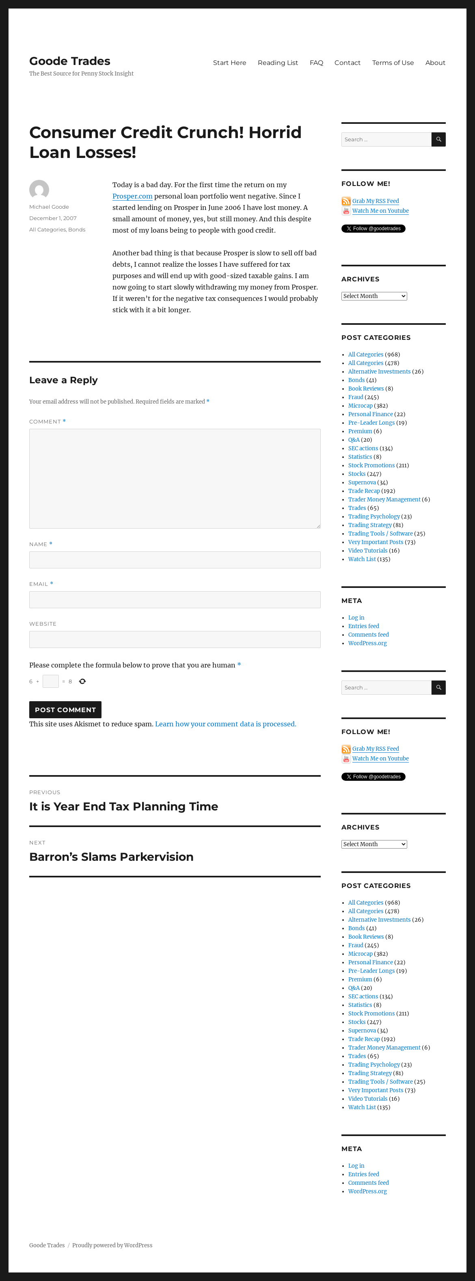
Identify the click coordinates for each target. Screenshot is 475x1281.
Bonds (76, 229)
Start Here (229, 63)
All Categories (47, 229)
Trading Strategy (370, 525)
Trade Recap (364, 491)
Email (41, 584)
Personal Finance (370, 414)
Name (41, 544)
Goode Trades (69, 61)
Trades (357, 508)
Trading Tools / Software (380, 533)
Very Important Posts (376, 542)
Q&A (354, 439)
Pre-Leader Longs (371, 422)
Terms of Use (393, 63)
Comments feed (368, 634)
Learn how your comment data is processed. (225, 724)
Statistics (360, 457)
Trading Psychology (374, 516)
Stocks (357, 474)
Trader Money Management (384, 499)
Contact (348, 63)
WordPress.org (367, 643)
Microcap (360, 405)
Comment (47, 421)
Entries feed (363, 626)
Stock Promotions (371, 465)
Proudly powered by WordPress (112, 1245)
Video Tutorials (368, 550)
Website (43, 623)
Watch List (362, 559)
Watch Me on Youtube (380, 210)
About (435, 63)
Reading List (278, 63)
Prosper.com (132, 196)
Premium (360, 431)
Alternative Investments (379, 371)
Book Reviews (366, 388)
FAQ (316, 63)
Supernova (362, 482)
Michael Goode (49, 206)
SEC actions (363, 448)
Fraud (355, 397)
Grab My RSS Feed (375, 201)
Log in (356, 617)
